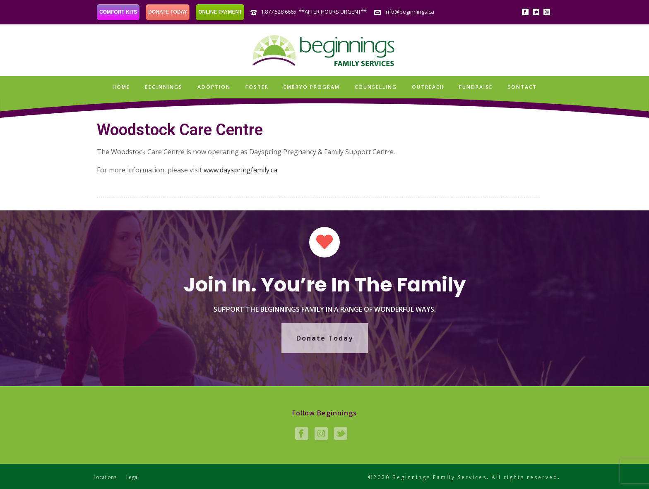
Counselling (376, 87)
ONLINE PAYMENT (220, 12)
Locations (105, 477)
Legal (132, 477)
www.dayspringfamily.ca (240, 169)
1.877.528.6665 (278, 11)
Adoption (214, 87)
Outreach (428, 87)
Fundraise (476, 87)
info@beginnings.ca (409, 11)
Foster (257, 87)
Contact (522, 87)
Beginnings (164, 87)
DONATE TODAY (167, 12)
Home (121, 87)
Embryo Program (312, 87)
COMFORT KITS (118, 12)
